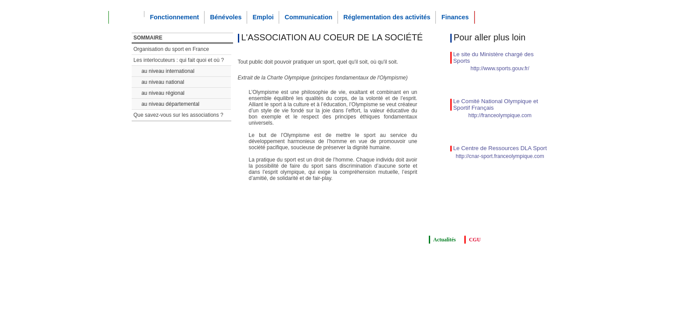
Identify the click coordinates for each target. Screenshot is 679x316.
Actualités (444, 240)
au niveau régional (162, 93)
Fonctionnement (174, 17)
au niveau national (162, 82)
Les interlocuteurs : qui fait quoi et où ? (178, 60)
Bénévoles (225, 17)
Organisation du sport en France (171, 49)
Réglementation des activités (386, 17)
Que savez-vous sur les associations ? (178, 115)
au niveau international (167, 71)
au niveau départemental (170, 104)
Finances (455, 17)
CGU (475, 240)
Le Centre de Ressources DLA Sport (500, 148)
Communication (308, 17)
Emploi (262, 17)
